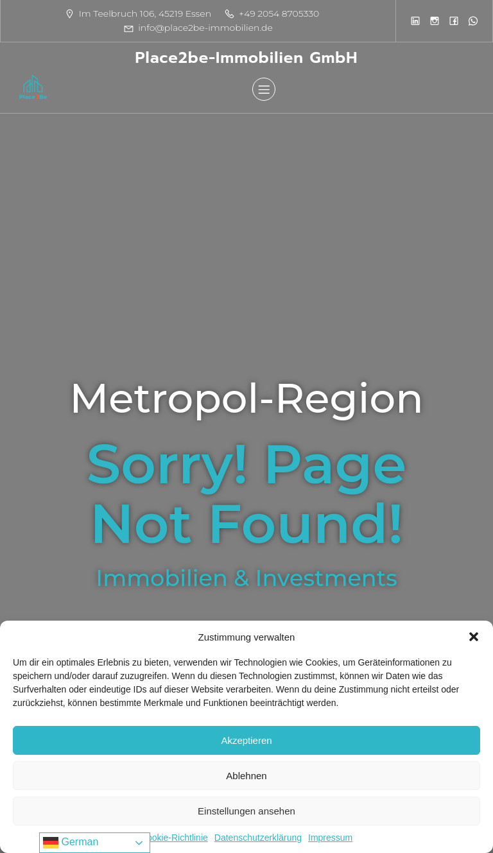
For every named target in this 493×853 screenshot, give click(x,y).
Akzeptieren (246, 740)
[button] (473, 636)
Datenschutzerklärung (258, 837)
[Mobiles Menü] (263, 89)
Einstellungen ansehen (246, 811)
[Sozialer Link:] (415, 20)
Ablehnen (246, 775)
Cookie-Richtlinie (174, 837)
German (70, 842)
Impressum (330, 837)
